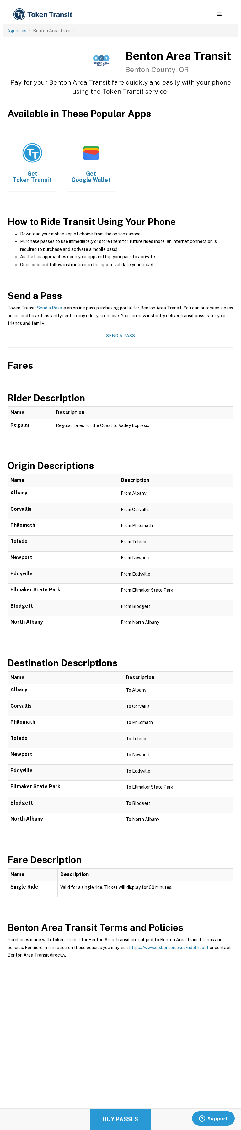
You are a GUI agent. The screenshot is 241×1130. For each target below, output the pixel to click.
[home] (44, 14)
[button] (219, 14)
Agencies (16, 30)
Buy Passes (120, 1119)
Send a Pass (49, 307)
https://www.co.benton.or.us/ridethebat (169, 947)
